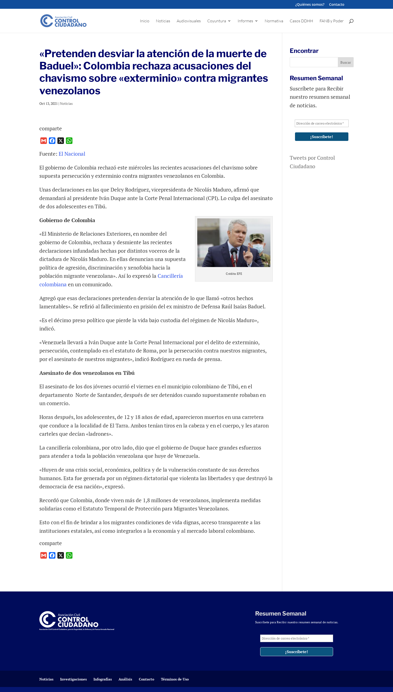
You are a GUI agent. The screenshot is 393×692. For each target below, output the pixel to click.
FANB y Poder (332, 21)
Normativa (274, 21)
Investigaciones (73, 679)
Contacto (336, 5)
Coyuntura (216, 21)
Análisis (125, 679)
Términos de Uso (175, 679)
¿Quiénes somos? (309, 5)
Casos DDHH (301, 21)
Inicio (144, 21)
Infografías (102, 679)
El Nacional (72, 153)
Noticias (163, 21)
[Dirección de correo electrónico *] (322, 123)
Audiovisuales (189, 21)
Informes (245, 21)
